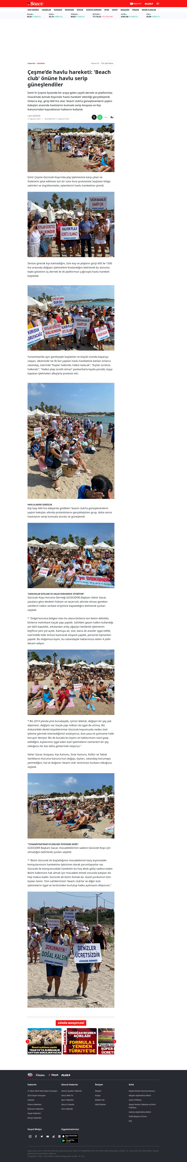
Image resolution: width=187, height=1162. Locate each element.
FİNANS (135, 10)
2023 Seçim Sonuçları (37, 1095)
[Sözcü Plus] (65, 1075)
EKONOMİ (69, 10)
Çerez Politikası (135, 1100)
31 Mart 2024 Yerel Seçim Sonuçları (42, 1091)
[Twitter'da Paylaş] (94, 117)
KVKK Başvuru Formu (138, 1116)
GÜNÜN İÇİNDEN (93, 10)
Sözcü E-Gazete (67, 1104)
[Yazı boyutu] (111, 117)
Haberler (32, 1084)
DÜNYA (80, 10)
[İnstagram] (30, 1136)
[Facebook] (36, 1136)
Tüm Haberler (67, 1109)
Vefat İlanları (100, 1104)
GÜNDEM (58, 10)
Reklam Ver (100, 1100)
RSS (130, 1121)
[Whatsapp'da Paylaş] (99, 117)
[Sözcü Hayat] (53, 1075)
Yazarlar (31, 1100)
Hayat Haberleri (34, 1113)
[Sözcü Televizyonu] (30, 1075)
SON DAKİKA (33, 10)
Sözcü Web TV (67, 1095)
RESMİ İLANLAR (149, 10)
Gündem (41, 63)
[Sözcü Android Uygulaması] (69, 1140)
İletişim (99, 1084)
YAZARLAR (46, 10)
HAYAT (115, 10)
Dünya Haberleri (35, 1118)
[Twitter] (41, 1136)
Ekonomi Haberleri (36, 1109)
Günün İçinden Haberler (71, 1091)
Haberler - (32, 63)
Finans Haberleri (35, 1104)
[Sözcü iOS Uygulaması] (69, 1136)
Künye (97, 1095)
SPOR (106, 10)
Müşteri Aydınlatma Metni (140, 1095)
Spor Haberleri (67, 1100)
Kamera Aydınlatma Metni (140, 1112)
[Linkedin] (59, 1136)
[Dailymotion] (53, 1136)
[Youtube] (47, 1136)
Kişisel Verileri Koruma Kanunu (142, 1091)
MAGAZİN (125, 10)
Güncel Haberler (69, 1084)
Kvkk (131, 1084)
